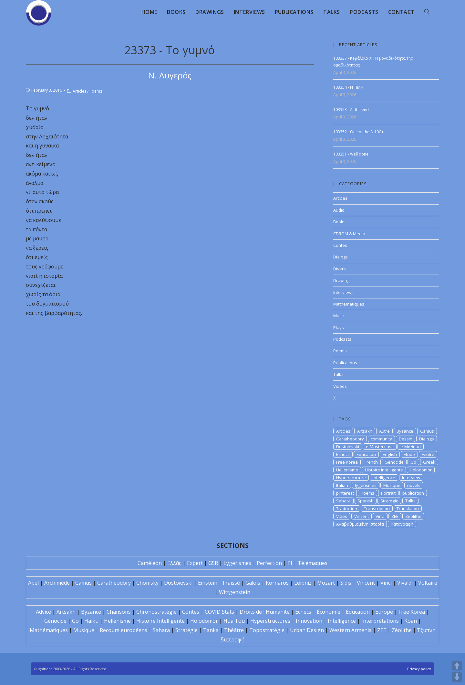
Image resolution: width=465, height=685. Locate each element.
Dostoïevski (178, 582)
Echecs (343, 454)
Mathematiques (348, 304)
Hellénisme (117, 620)
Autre (384, 431)
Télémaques (312, 563)
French (371, 462)
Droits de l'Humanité (265, 611)
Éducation (358, 611)
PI (289, 563)
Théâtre (234, 630)
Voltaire (427, 582)
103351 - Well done (350, 154)
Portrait (388, 493)
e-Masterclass (380, 446)
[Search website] (426, 12)
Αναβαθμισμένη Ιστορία (360, 524)
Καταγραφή (402, 524)
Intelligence (384, 477)
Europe (384, 611)
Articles (79, 91)
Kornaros (277, 582)
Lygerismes (237, 563)
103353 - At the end (351, 109)
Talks (338, 374)
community (381, 439)
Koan (410, 620)
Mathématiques (49, 630)
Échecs (303, 611)
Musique (391, 485)
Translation (408, 508)
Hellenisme (347, 470)
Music (339, 315)
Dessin (405, 439)
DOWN (457, 677)
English (390, 454)
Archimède (57, 582)
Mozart (326, 582)
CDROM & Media (349, 234)
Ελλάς (174, 563)
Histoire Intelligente (384, 470)
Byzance (405, 431)
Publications (345, 363)
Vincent (361, 516)
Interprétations (380, 620)
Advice (43, 611)
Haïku (91, 620)
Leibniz (303, 582)
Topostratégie (266, 630)
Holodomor (421, 470)
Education (366, 454)
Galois (252, 582)
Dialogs (340, 257)
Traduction (346, 508)
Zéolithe (402, 630)
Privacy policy (419, 668)
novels (413, 485)
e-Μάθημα (410, 446)
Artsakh (364, 431)
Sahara (343, 501)
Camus (427, 431)
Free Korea (347, 462)
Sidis (345, 582)
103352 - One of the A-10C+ (358, 132)
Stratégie (186, 630)
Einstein (207, 582)
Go (413, 462)
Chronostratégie (156, 611)
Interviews (343, 292)
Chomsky (147, 582)
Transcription (377, 508)
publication (413, 493)
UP (457, 665)
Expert (195, 563)
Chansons (119, 611)
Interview (411, 477)
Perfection (269, 563)
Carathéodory (114, 582)
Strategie (389, 501)
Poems (95, 91)
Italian (342, 485)
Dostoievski (347, 446)
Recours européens (123, 630)
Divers (339, 269)
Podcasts (342, 339)
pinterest (345, 493)
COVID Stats (219, 611)
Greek (429, 462)
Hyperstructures (270, 620)
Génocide (55, 620)
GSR (213, 563)
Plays (338, 327)
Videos (340, 386)
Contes (340, 245)
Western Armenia (350, 630)
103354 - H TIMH (348, 87)
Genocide (394, 462)
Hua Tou (234, 620)
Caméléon (150, 563)
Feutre (428, 454)
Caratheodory (350, 439)
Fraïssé (231, 582)
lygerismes (366, 485)
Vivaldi (405, 582)
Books (339, 222)
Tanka (211, 630)
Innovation (309, 620)
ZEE (394, 516)
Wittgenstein (234, 592)
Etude (409, 454)
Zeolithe (413, 516)
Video (341, 516)
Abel (33, 582)
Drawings (342, 280)
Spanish (365, 501)
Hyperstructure (351, 477)
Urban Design (307, 630)
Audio (339, 210)
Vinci (380, 516)
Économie (328, 611)
